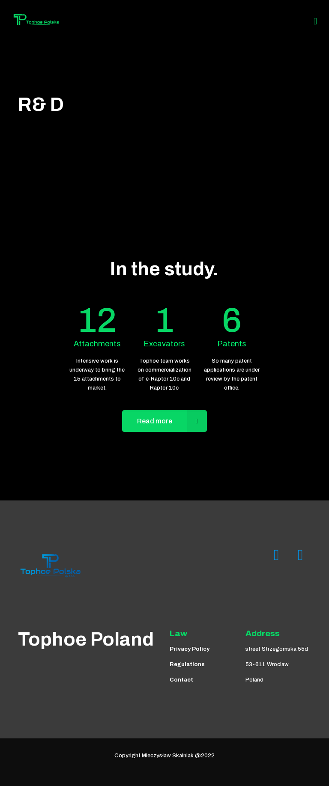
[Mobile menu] (315, 21)
